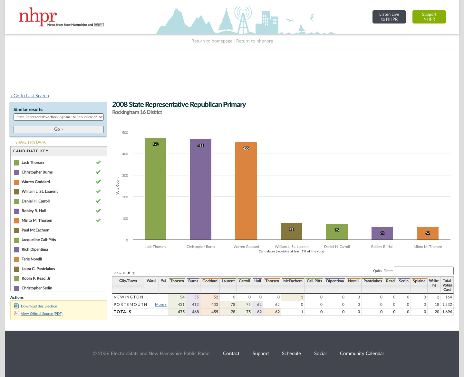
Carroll (244, 281)
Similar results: (29, 110)
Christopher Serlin (37, 288)
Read (390, 281)
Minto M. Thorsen (37, 220)
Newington (129, 297)
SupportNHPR (429, 17)
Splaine (419, 281)
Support (261, 353)
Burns (193, 281)
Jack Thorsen (33, 163)
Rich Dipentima (35, 249)
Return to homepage (211, 41)
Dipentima (335, 281)
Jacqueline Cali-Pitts (39, 240)
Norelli (353, 281)
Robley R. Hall (34, 211)
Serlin (404, 281)
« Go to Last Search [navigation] (29, 96)
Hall (257, 281)
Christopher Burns (37, 172)
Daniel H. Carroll (36, 201)
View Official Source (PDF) (38, 314)
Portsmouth (131, 304)
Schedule (291, 353)
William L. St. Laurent (40, 191)
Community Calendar (362, 353)
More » (161, 304)
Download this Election (35, 306)
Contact (231, 353)
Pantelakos (372, 281)
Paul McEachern (35, 230)
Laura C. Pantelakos (38, 269)
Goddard (210, 281)
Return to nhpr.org (254, 41)
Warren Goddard (36, 182)
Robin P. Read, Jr (36, 278)
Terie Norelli (32, 259)
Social (320, 353)
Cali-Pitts (314, 281)
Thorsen (177, 281)
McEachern (293, 281)
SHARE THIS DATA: (30, 142)
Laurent (228, 281)
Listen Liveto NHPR (389, 17)
